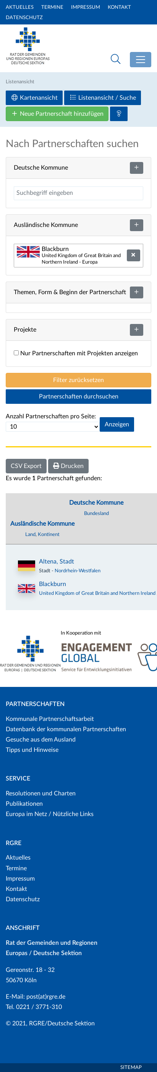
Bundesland (96, 513)
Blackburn (52, 584)
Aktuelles (20, 7)
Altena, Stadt (56, 562)
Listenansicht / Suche (102, 97)
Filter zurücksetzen (78, 380)
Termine (52, 7)
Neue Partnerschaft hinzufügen (57, 113)
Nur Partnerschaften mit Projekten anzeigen (76, 353)
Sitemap (131, 1067)
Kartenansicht (34, 97)
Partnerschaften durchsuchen (78, 396)
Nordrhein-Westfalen (77, 570)
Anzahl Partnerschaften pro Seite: (51, 416)
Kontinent (49, 534)
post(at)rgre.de (45, 997)
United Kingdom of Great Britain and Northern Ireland (98, 593)
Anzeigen (117, 424)
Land (30, 534)
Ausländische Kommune (42, 524)
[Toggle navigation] (140, 59)
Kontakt (119, 7)
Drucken (68, 466)
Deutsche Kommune (96, 503)
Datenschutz (24, 17)
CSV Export (26, 466)
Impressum (85, 7)
